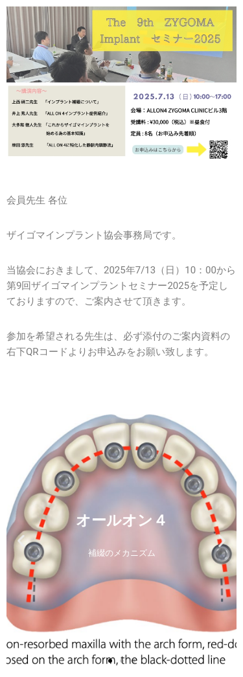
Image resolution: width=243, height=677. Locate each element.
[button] (21, 541)
